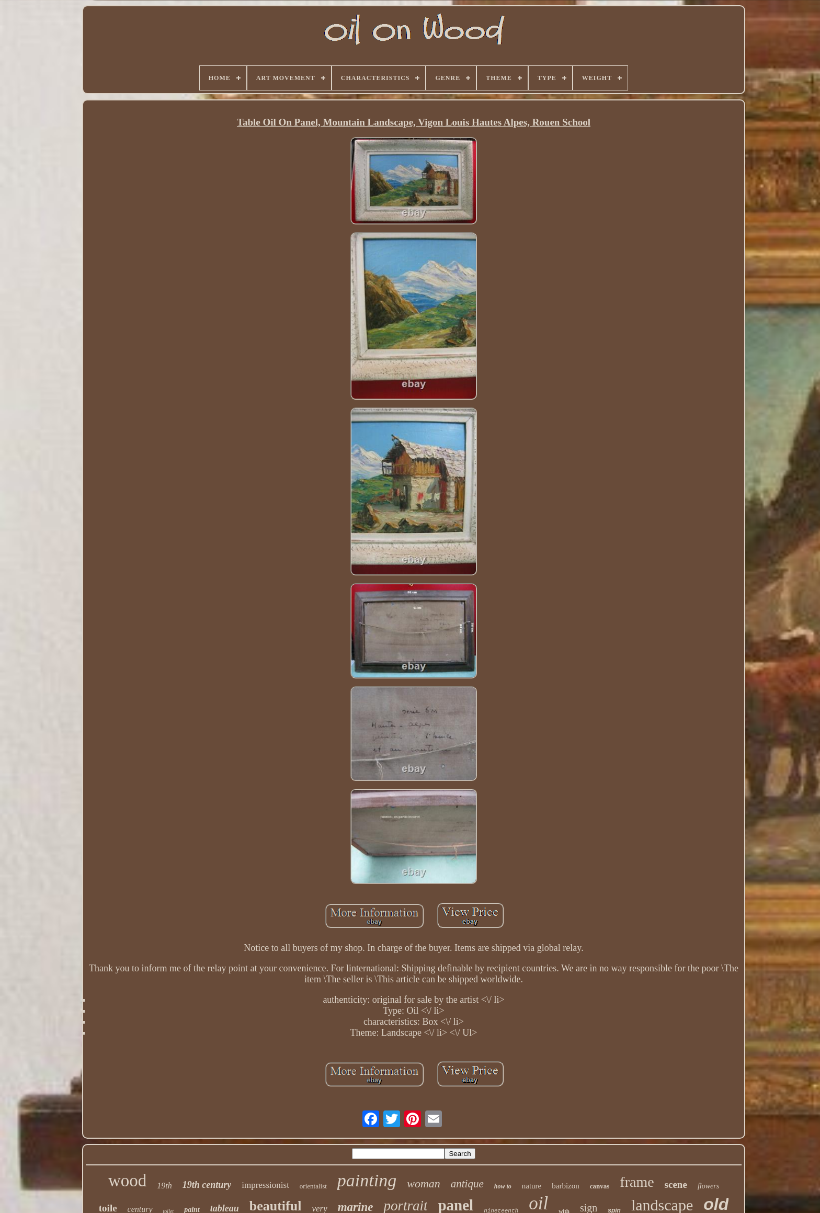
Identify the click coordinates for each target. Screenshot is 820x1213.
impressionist (265, 1185)
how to (502, 1186)
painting (366, 1180)
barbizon (565, 1186)
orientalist (313, 1186)
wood (127, 1180)
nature (531, 1186)
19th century (207, 1185)
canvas (600, 1186)
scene (676, 1184)
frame (637, 1182)
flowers (708, 1186)
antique (467, 1183)
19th (164, 1185)
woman (423, 1183)
